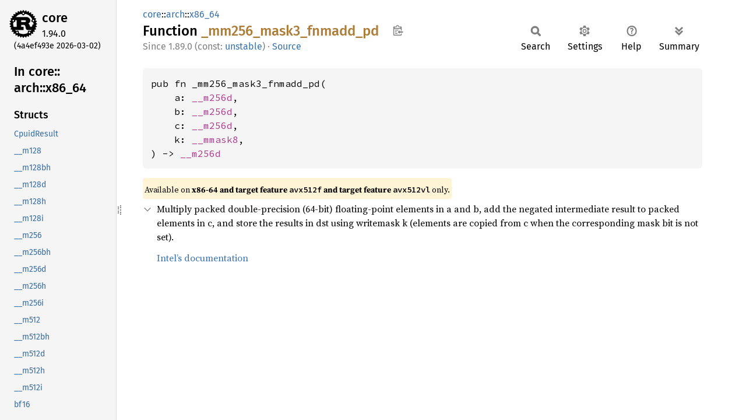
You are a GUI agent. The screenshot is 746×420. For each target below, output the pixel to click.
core (55, 18)
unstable (243, 46)
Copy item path (397, 30)
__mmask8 (215, 139)
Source (286, 46)
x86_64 (204, 14)
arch (175, 14)
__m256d (212, 97)
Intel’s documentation (202, 257)
